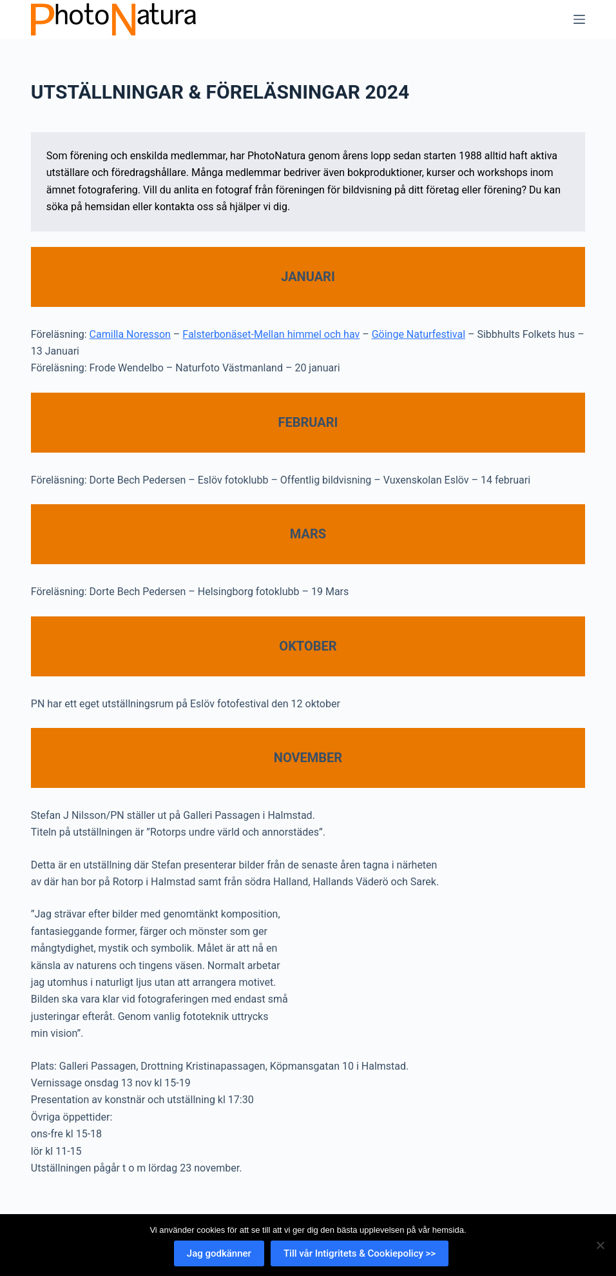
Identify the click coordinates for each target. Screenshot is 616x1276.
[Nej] (599, 1245)
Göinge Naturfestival (418, 334)
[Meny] (579, 19)
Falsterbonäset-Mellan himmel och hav (271, 334)
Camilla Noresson (130, 334)
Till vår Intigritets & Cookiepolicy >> (360, 1253)
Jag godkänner (219, 1253)
